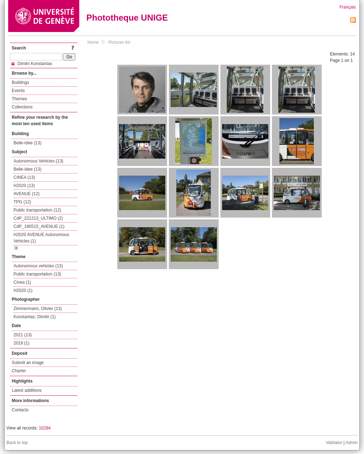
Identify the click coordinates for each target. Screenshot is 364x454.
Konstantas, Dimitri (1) (35, 316)
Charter (19, 370)
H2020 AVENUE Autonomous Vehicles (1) (41, 238)
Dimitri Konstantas (31, 63)
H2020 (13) (24, 185)
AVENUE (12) (26, 193)
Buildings (20, 82)
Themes (19, 98)
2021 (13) (23, 334)
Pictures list (119, 42)
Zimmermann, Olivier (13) (38, 308)
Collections (22, 107)
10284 (44, 428)
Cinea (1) (22, 282)
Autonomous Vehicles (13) (38, 161)
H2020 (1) (23, 290)
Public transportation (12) (37, 210)
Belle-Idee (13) (28, 142)
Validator (334, 442)
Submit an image (28, 362)
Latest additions (27, 390)
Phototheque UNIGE (127, 17)
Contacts (20, 409)
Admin (352, 442)
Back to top (17, 442)
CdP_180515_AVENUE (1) (39, 226)
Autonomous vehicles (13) (38, 265)
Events (18, 90)
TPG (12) (22, 201)
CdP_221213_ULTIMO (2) (38, 218)
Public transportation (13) (37, 274)
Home (93, 42)
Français (347, 7)
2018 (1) (22, 343)
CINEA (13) (24, 177)
